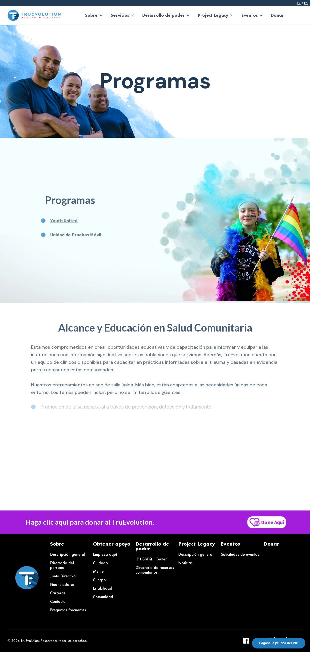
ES (306, 3)
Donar (277, 15)
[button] (94, 15)
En (299, 3)
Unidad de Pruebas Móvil (69, 235)
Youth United (57, 220)
